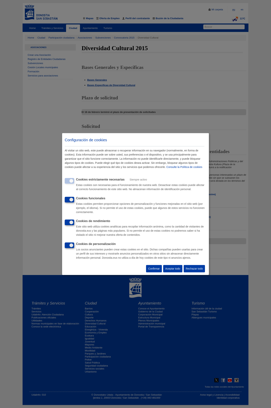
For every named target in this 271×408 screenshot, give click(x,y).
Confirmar (154, 268)
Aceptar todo (172, 268)
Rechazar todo (194, 268)
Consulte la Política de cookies (184, 166)
